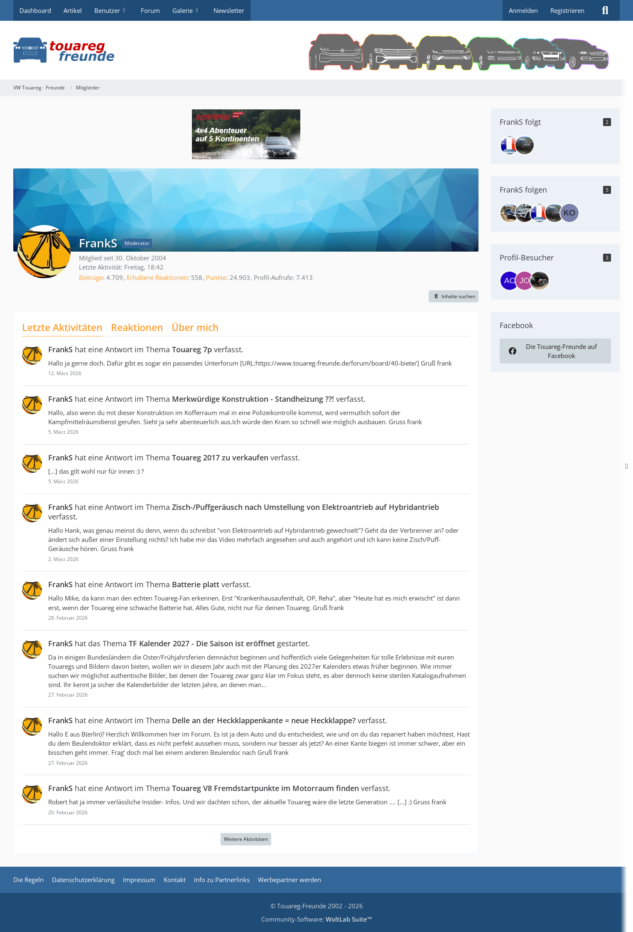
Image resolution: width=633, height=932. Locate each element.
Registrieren (567, 10)
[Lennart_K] (510, 213)
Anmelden (523, 10)
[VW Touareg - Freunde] (316, 50)
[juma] (525, 145)
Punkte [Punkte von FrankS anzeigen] (216, 277)
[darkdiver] (510, 145)
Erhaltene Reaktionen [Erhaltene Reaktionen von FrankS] (157, 277)
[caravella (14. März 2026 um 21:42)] (540, 281)
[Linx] (525, 213)
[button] (453, 296)
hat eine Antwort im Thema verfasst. (145, 349)
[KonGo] (569, 213)
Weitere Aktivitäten (246, 839)
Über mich (195, 327)
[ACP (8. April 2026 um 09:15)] (510, 281)
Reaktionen (137, 327)
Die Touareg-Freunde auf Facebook (552, 351)
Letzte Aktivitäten (62, 327)
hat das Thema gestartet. (179, 643)
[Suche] (605, 10)
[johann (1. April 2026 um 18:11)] (525, 281)
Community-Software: (316, 919)
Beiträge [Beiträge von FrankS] (91, 277)
